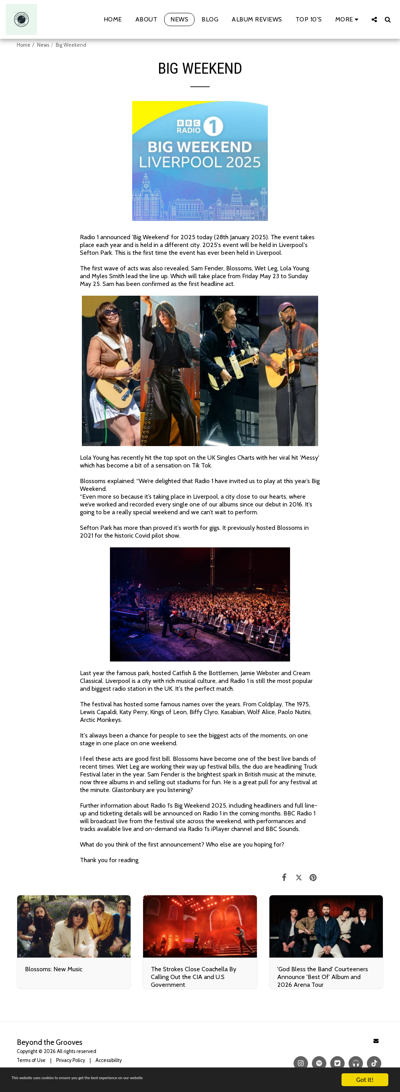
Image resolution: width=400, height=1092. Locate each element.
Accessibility (109, 1060)
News (43, 45)
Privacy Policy (70, 1060)
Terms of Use (31, 1060)
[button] (374, 19)
